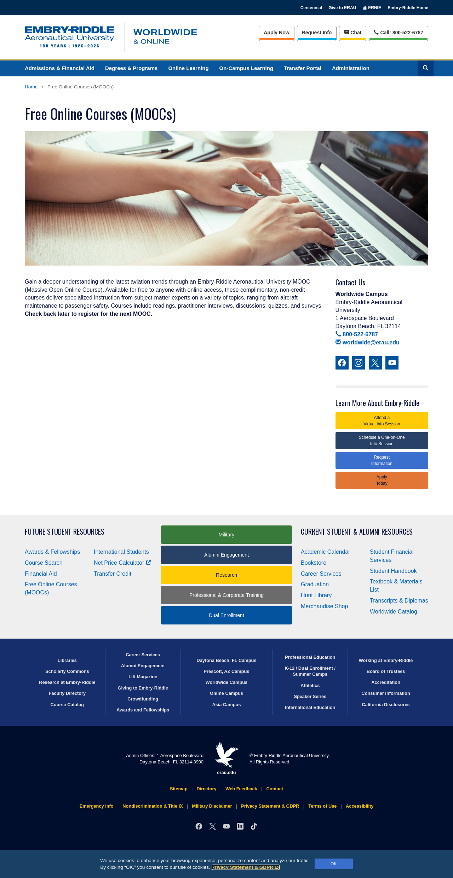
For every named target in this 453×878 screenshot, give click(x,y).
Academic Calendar (325, 552)
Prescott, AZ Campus (227, 671)
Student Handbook (393, 571)
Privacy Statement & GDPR (246, 867)
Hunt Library (316, 595)
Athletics (310, 685)
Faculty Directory (67, 693)
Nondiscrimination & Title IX (152, 806)
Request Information (381, 460)
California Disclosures (386, 704)
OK (334, 863)
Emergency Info (97, 806)
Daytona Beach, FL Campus (226, 660)
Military (226, 534)
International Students (121, 552)
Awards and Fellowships (142, 710)
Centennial (311, 7)
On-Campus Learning (246, 68)
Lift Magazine (142, 676)
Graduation (315, 584)
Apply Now (276, 32)
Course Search (44, 563)
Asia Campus (226, 704)
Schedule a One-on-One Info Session (382, 440)
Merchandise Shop (324, 606)
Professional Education (310, 657)
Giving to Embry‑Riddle (143, 688)
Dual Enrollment (226, 615)
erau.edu (226, 758)
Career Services (321, 574)
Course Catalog (67, 704)
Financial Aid (41, 574)
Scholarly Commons (67, 671)
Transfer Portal (302, 68)
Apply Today (382, 480)
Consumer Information (385, 693)
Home (31, 86)
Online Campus (226, 693)
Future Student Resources (64, 531)
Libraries (67, 660)
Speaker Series (310, 696)
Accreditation (385, 682)
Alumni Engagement (226, 555)
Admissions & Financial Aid (59, 68)
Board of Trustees (386, 671)
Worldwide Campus (227, 682)
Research (226, 575)
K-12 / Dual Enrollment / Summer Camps (310, 671)
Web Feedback (241, 788)
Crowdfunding (142, 699)
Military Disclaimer (212, 806)
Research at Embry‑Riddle (67, 682)
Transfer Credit (112, 574)
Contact (274, 788)
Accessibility (359, 806)
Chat (352, 32)
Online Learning (188, 68)
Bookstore (313, 563)
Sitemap (179, 788)
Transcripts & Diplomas (399, 601)
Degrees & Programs (131, 68)
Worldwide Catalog (393, 612)
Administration (350, 68)
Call (398, 32)
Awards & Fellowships (52, 552)
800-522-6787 (357, 334)
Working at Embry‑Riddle (386, 660)
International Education (310, 707)
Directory (206, 788)
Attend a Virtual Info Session (381, 420)
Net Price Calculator (122, 563)
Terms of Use (322, 806)
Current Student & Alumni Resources (357, 531)
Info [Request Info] (317, 32)
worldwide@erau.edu (368, 342)
